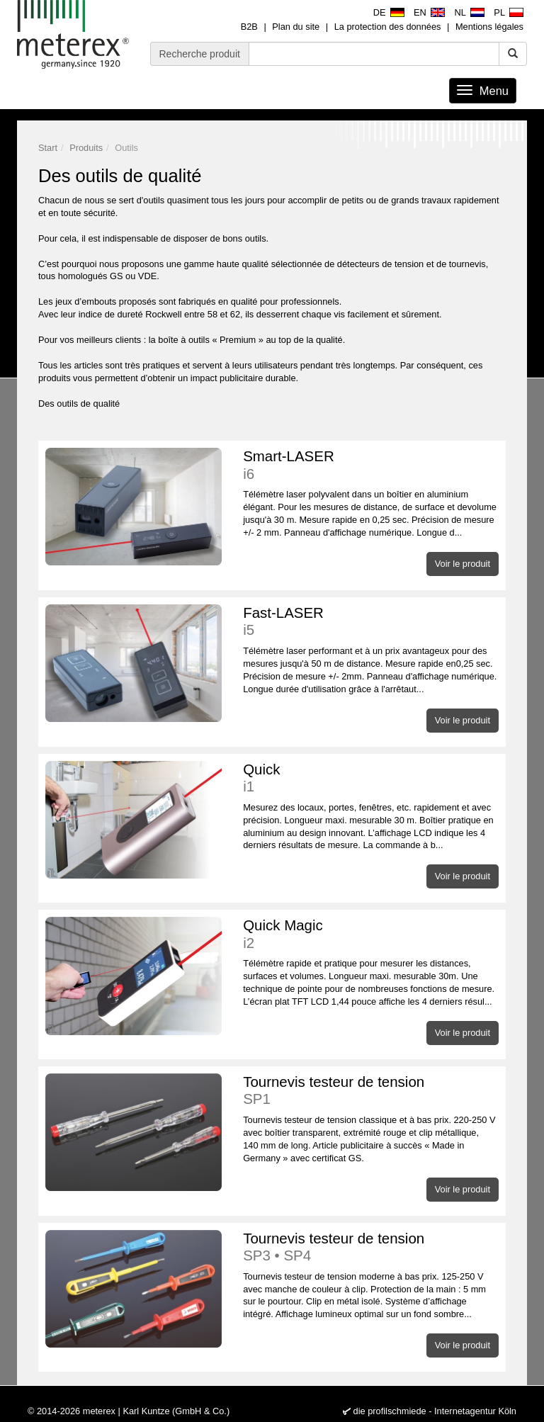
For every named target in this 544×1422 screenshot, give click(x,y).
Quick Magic (371, 934)
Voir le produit (462, 563)
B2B (249, 26)
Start (47, 147)
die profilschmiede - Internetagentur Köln (434, 1411)
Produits (86, 147)
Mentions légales (489, 26)
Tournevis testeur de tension (371, 1090)
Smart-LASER (371, 465)
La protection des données (387, 26)
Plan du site (295, 26)
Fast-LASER (371, 621)
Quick (371, 778)
